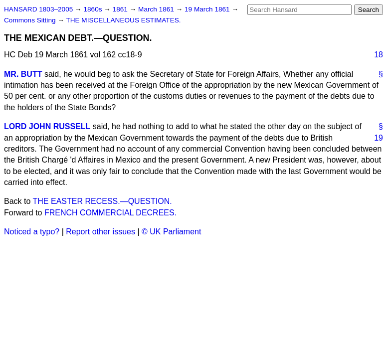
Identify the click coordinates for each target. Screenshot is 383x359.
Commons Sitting (30, 20)
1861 (121, 9)
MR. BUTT (23, 74)
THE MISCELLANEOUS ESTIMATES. (123, 20)
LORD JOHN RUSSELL (47, 126)
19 (378, 138)
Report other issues (100, 231)
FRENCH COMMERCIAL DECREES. (110, 212)
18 (378, 54)
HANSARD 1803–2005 (38, 9)
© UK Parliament (171, 231)
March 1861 (157, 9)
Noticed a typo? (31, 231)
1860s (93, 9)
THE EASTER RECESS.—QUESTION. (102, 201)
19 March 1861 (208, 9)
